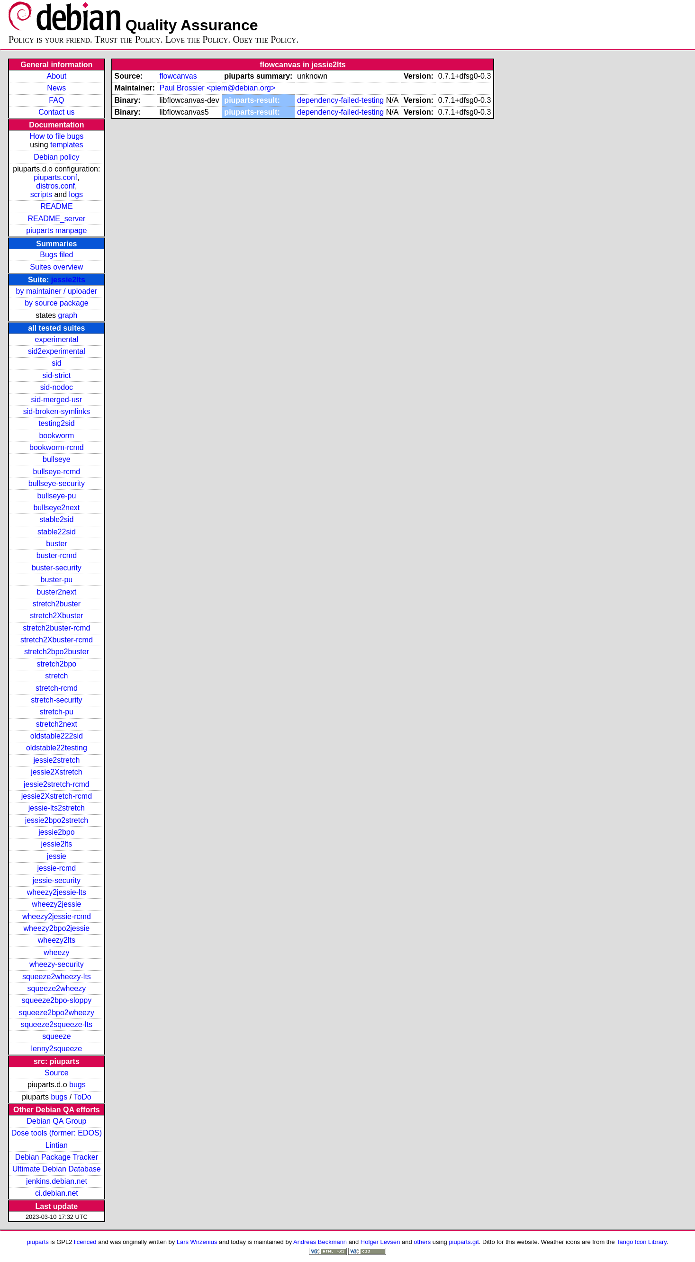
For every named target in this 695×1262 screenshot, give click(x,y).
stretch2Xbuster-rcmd (56, 640)
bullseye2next (56, 508)
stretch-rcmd (57, 688)
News (56, 88)
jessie (56, 856)
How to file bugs (56, 136)
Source (57, 1073)
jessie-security (57, 880)
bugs (77, 1085)
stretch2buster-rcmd (56, 628)
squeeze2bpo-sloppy (57, 1000)
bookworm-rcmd (56, 447)
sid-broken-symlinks (56, 411)
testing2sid (56, 423)
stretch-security (56, 700)
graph (67, 315)
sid (56, 363)
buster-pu (57, 580)
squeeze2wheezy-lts (56, 977)
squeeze (56, 1036)
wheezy (56, 952)
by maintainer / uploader (57, 291)
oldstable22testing (56, 748)
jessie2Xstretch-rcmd (56, 796)
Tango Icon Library (641, 1241)
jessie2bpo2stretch (56, 820)
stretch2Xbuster (56, 616)
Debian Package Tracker (56, 1157)
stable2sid (56, 519)
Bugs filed (56, 255)
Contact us (56, 112)
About (56, 76)
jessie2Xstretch (56, 772)
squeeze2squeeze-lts (56, 1024)
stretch (56, 676)
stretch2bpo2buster (56, 652)
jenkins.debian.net (56, 1181)
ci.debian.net (56, 1193)
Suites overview (56, 267)
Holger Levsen (380, 1241)
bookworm (56, 436)
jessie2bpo (56, 832)
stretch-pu (56, 712)
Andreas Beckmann (320, 1241)
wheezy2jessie (56, 904)
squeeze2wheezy (56, 988)
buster (56, 544)
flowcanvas (178, 76)
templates (66, 145)
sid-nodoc (56, 387)
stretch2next (56, 724)
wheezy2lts (56, 940)
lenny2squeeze (56, 1049)
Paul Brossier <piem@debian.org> (217, 88)
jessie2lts (68, 280)
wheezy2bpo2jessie (57, 928)
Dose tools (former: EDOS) (56, 1133)
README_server (56, 219)
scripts (41, 194)
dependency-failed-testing (340, 100)
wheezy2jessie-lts (56, 892)
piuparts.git (463, 1241)
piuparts (38, 1241)
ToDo (82, 1097)
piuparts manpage (56, 230)
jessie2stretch (56, 760)
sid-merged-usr (56, 400)
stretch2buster (57, 604)
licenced (85, 1241)
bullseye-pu (56, 496)
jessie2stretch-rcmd (57, 784)
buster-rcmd (56, 555)
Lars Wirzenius (197, 1241)
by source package (56, 303)
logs (76, 194)
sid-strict (57, 375)
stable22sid (56, 532)
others (422, 1241)
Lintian (56, 1145)
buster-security (56, 568)
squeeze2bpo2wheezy (56, 1013)
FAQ (56, 100)
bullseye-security (56, 483)
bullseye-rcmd (57, 472)
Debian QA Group (56, 1121)
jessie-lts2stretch (56, 808)
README (56, 206)
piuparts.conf (55, 177)
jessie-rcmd (56, 868)
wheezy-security (56, 964)
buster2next (57, 592)
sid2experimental (56, 351)
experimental (57, 339)
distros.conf (55, 186)
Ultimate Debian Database (56, 1169)
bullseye (57, 459)
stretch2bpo (57, 664)
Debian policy (56, 157)
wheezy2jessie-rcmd (56, 916)
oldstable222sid (56, 736)
